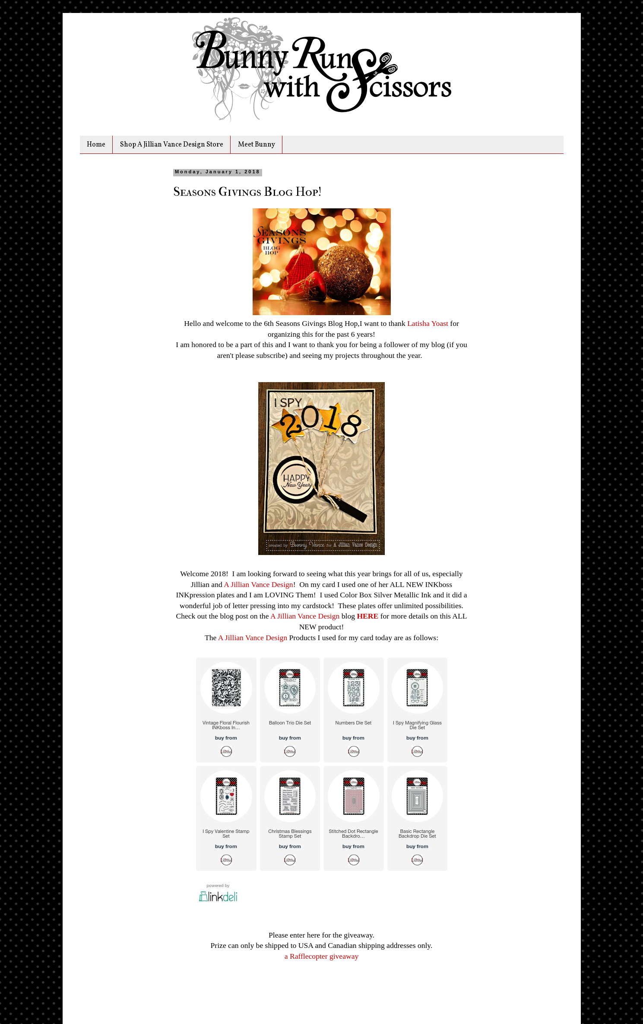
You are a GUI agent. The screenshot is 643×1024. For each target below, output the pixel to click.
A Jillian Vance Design (258, 584)
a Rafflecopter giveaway (322, 956)
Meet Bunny (256, 145)
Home (96, 145)
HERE (367, 616)
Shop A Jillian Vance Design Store (171, 145)
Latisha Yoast (427, 323)
